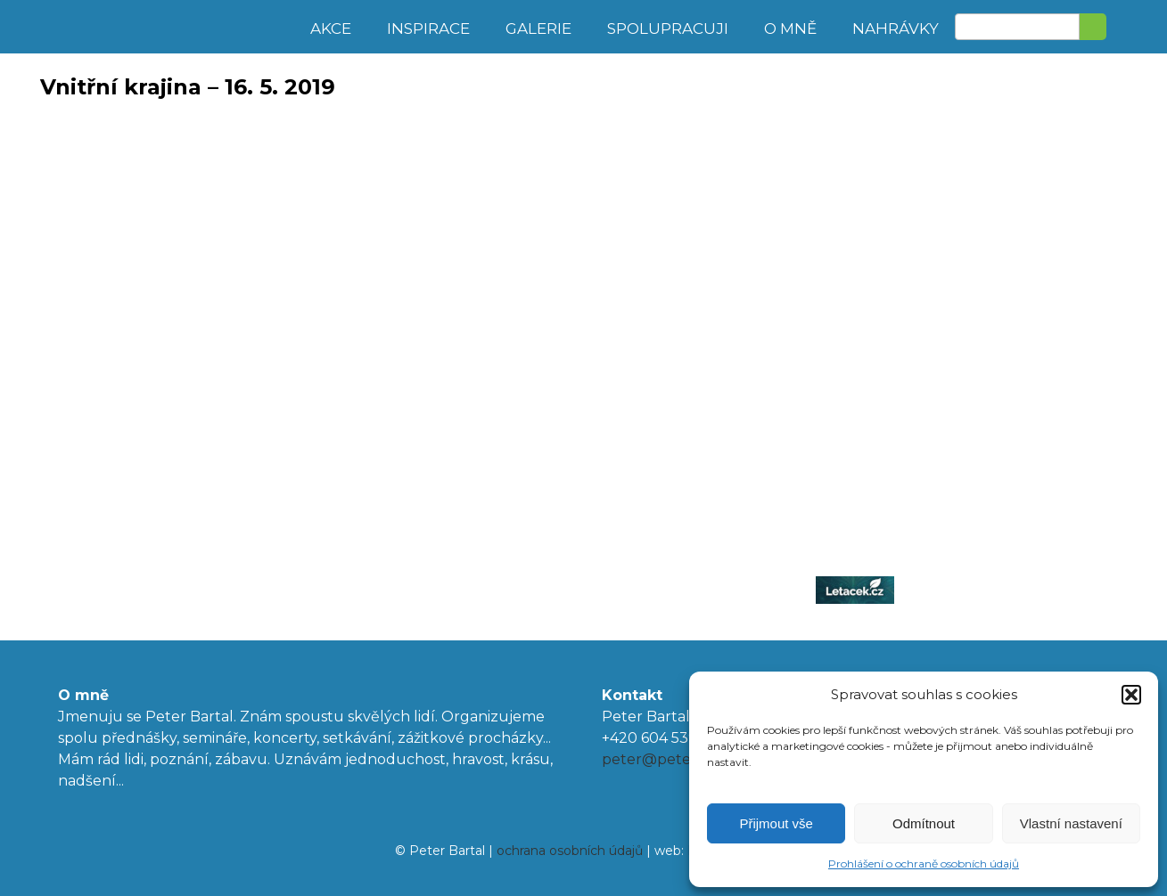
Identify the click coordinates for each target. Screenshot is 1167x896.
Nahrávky (895, 28)
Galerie (538, 28)
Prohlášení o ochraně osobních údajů (923, 863)
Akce (330, 28)
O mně (790, 28)
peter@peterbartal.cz (680, 759)
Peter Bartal (167, 26)
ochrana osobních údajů (570, 851)
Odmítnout (923, 823)
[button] (1131, 695)
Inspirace (428, 28)
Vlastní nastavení (1071, 823)
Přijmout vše (776, 823)
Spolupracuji (667, 28)
